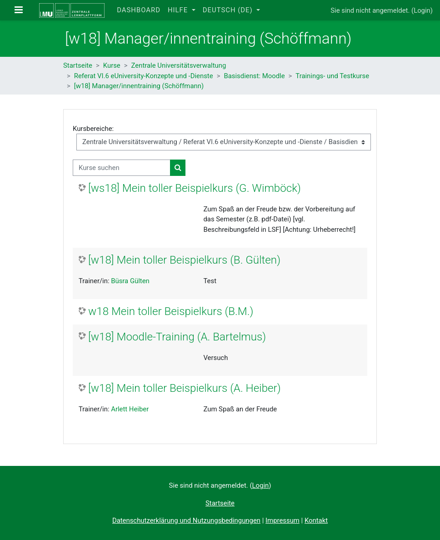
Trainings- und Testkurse (332, 76)
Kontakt (316, 520)
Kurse (111, 65)
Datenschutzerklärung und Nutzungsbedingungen (186, 520)
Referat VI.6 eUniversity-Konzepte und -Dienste (143, 76)
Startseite (77, 65)
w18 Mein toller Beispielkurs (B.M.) (170, 311)
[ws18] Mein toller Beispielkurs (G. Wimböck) (194, 188)
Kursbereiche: (93, 129)
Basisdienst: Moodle (254, 76)
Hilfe (179, 10)
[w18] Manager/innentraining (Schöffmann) (139, 86)
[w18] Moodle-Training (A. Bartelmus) (177, 336)
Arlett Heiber (130, 409)
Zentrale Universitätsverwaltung (178, 65)
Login (422, 10)
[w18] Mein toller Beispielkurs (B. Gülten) (184, 260)
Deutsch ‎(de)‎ (229, 10)
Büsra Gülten (130, 281)
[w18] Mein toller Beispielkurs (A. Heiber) (184, 388)
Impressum (282, 520)
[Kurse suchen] (121, 168)
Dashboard (138, 10)
